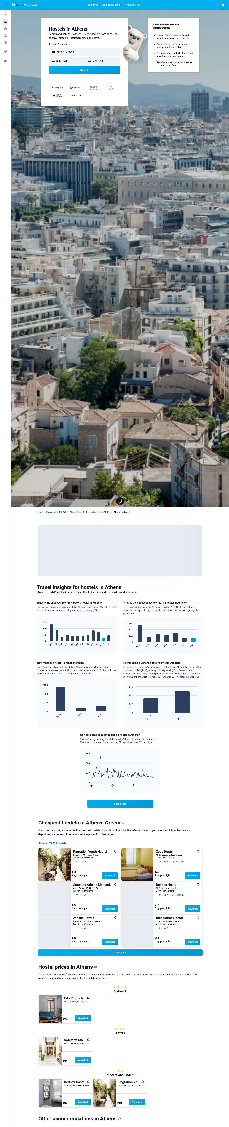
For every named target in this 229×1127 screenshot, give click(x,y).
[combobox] (60, 44)
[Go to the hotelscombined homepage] (24, 4)
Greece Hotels (52, 512)
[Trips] (5, 51)
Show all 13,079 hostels (52, 843)
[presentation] (124, 822)
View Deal (110, 875)
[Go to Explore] (5, 42)
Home (39, 512)
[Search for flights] (5, 15)
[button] (5, 5)
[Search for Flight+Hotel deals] (5, 35)
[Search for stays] (5, 22)
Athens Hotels (97, 512)
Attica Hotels (75, 512)
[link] (120, 804)
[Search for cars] (5, 28)
